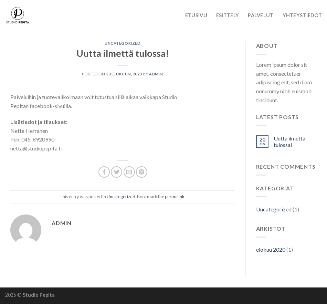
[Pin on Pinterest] (141, 172)
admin (156, 74)
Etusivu (196, 15)
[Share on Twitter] (116, 172)
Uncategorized (122, 43)
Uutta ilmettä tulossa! (289, 141)
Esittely (227, 15)
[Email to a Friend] (129, 172)
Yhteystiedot (302, 15)
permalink (174, 196)
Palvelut (260, 15)
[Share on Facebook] (104, 172)
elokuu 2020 (270, 249)
